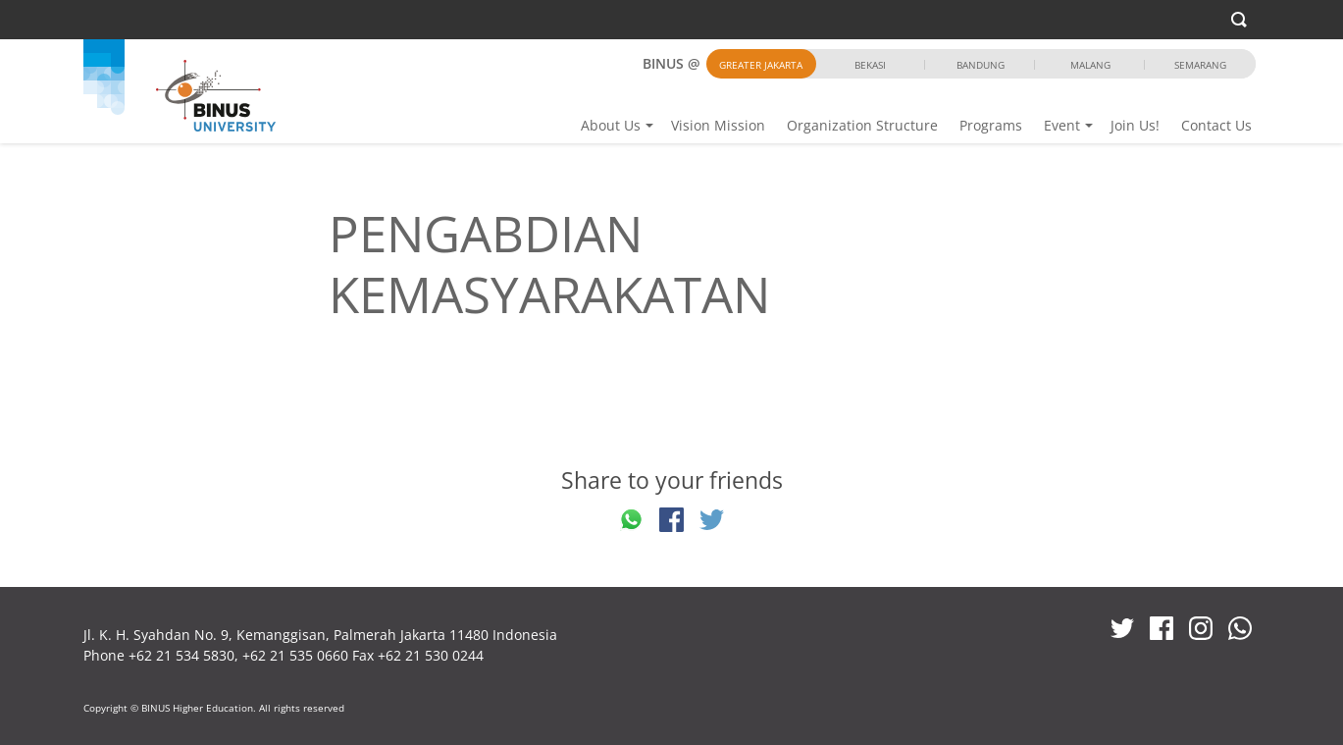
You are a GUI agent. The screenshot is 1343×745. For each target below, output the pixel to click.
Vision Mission (718, 125)
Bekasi (870, 65)
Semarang (1200, 65)
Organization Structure (862, 125)
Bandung (980, 65)
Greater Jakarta (760, 65)
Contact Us (1216, 125)
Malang (1090, 65)
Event (1062, 125)
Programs (990, 125)
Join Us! (1135, 125)
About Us (611, 125)
